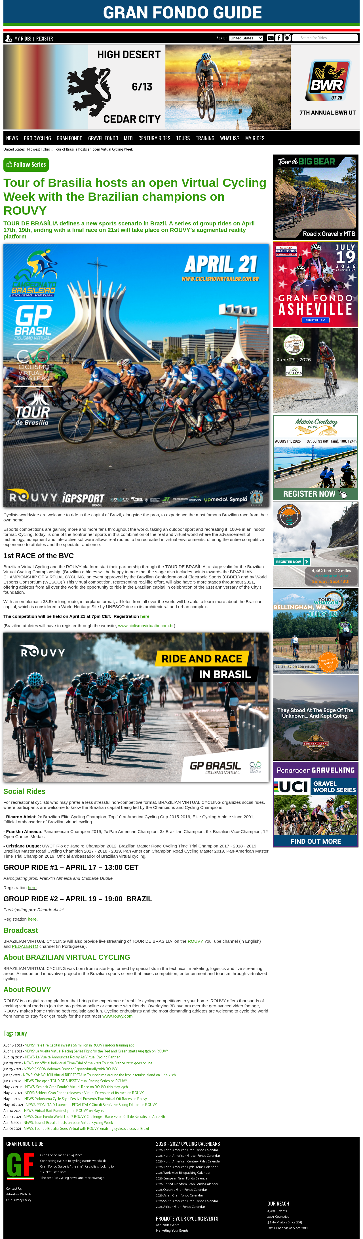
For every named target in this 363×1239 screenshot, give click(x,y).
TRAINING (205, 138)
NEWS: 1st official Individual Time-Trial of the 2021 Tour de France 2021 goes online (88, 1063)
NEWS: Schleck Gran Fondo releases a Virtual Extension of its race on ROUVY (84, 1093)
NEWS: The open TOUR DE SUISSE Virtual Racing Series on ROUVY (75, 1081)
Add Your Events (167, 1225)
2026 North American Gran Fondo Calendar (187, 1150)
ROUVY (195, 941)
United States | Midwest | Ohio (26, 150)
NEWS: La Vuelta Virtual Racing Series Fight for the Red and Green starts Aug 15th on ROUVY (96, 1051)
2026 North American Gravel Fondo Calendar (188, 1155)
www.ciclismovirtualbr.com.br (146, 625)
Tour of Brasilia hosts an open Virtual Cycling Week (93, 150)
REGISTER (44, 38)
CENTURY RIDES (154, 138)
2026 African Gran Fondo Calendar (180, 1207)
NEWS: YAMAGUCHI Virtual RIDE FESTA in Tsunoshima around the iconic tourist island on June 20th (99, 1075)
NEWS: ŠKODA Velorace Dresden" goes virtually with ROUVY (70, 1069)
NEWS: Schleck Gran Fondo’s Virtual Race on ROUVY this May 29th (76, 1087)
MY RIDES (22, 38)
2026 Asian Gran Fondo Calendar (179, 1195)
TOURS (183, 138)
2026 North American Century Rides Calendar (188, 1161)
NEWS (12, 138)
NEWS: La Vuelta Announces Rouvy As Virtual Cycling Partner (72, 1057)
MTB (128, 138)
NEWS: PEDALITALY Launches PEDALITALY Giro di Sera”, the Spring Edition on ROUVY (91, 1105)
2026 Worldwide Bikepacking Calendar (183, 1172)
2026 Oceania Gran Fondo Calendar (181, 1190)
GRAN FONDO (70, 138)
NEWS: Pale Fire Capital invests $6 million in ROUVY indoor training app (79, 1045)
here (144, 616)
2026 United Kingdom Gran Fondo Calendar (187, 1184)
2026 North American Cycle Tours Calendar (187, 1167)
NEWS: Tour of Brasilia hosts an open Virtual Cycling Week (68, 1123)
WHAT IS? (230, 138)
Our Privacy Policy (18, 1200)
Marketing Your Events (172, 1230)
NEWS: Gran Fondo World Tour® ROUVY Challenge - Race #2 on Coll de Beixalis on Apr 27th (94, 1117)
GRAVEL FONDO (103, 138)
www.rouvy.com (117, 1016)
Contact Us (14, 1188)
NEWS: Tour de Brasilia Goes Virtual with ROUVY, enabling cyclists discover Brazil (86, 1129)
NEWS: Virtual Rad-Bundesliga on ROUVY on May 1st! (64, 1111)
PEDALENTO (25, 946)
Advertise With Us (18, 1194)
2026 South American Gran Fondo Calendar (187, 1201)
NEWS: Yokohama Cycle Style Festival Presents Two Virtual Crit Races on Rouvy (85, 1099)
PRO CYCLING (37, 138)
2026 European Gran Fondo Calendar (182, 1178)
